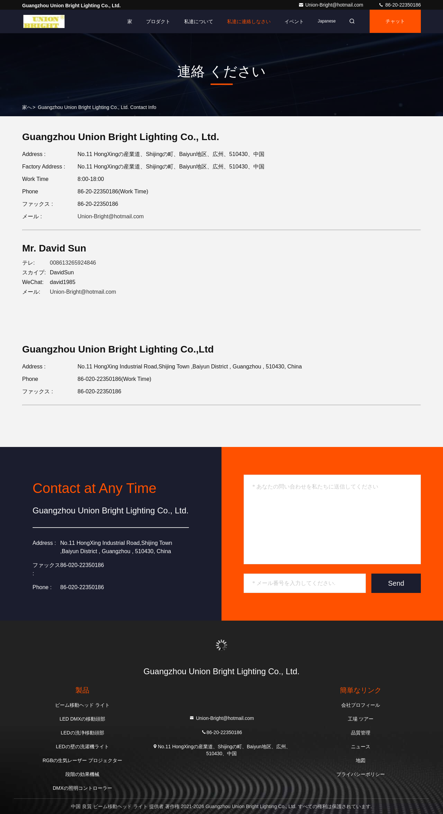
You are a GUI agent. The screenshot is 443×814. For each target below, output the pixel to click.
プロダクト (156, 21)
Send (396, 583)
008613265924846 (73, 263)
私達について (196, 21)
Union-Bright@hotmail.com (331, 5)
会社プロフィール (360, 705)
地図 (360, 760)
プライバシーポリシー (360, 774)
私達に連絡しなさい (247, 21)
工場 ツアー (360, 719)
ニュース (360, 746)
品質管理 (360, 732)
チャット (394, 21)
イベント (292, 21)
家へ (27, 107)
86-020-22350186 (82, 587)
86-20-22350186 (399, 5)
